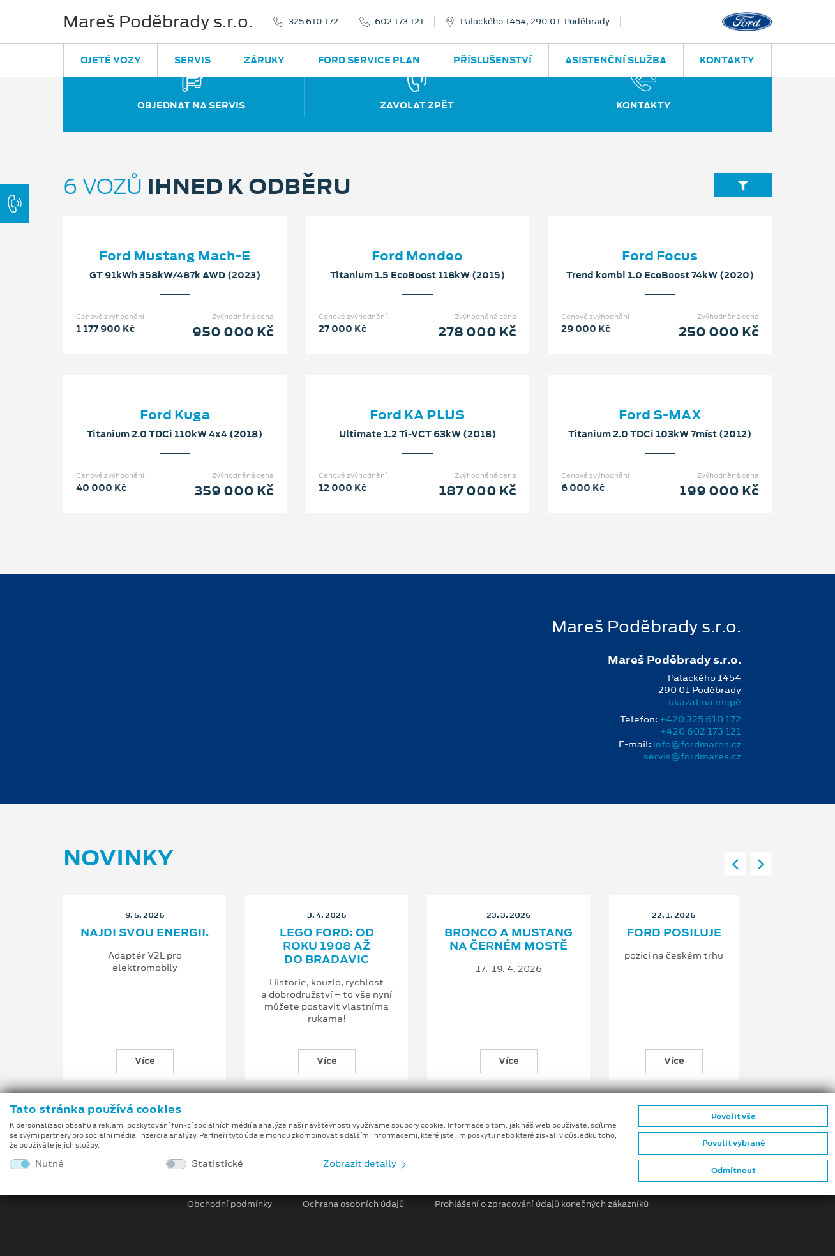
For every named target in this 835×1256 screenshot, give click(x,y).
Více (145, 1060)
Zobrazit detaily (366, 1163)
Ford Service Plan (369, 60)
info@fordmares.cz (697, 744)
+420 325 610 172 (700, 719)
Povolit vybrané (733, 1143)
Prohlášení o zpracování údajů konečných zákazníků (542, 1204)
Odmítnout (733, 1170)
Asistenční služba (615, 60)
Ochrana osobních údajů (353, 1204)
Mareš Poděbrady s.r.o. (158, 21)
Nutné (49, 1164)
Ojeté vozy (110, 60)
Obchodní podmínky (229, 1204)
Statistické (217, 1164)
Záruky (264, 60)
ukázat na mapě (704, 702)
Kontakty (727, 60)
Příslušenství (492, 60)
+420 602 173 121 (700, 731)
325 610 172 (313, 21)
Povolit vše (733, 1116)
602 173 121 (399, 21)
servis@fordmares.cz (692, 756)
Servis (192, 60)
